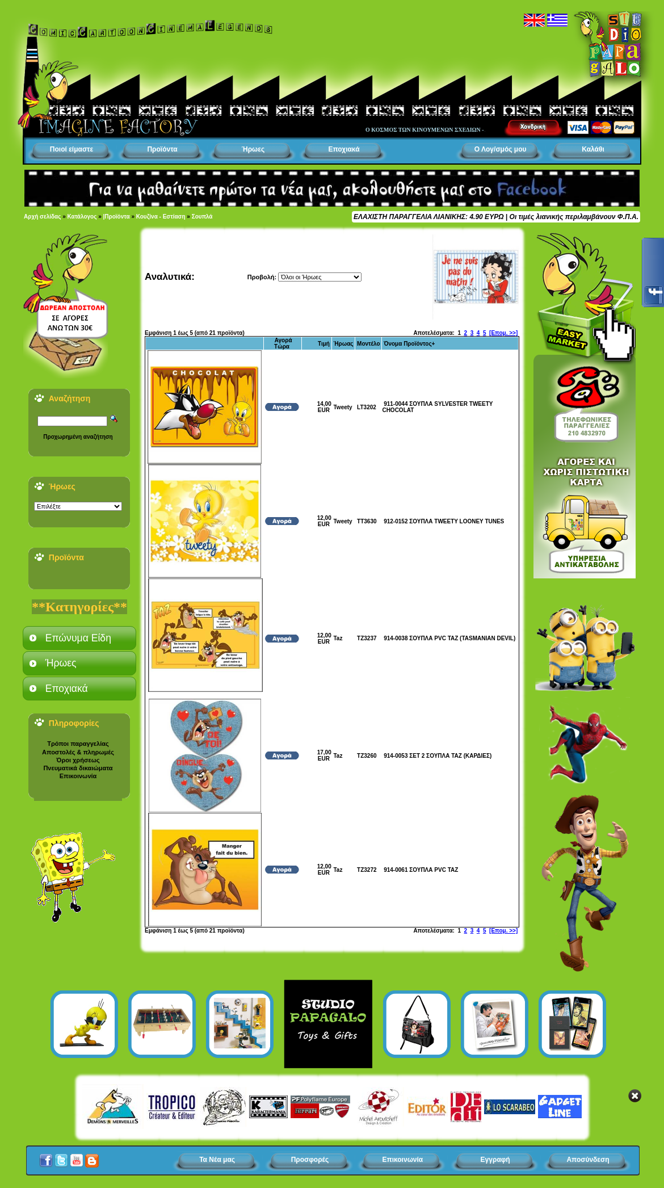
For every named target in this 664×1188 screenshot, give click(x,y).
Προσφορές (310, 1160)
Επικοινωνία (78, 776)
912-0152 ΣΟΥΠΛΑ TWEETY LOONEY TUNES (444, 521)
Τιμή (324, 344)
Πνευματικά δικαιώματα (77, 768)
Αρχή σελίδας (42, 216)
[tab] (79, 638)
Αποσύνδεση (587, 1160)
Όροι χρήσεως (77, 760)
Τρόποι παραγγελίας (77, 743)
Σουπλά (202, 216)
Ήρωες (253, 149)
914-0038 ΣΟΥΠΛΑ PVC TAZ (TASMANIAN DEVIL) (449, 638)
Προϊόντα (162, 149)
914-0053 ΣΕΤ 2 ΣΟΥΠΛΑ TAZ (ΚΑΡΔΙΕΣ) (437, 756)
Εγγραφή (495, 1160)
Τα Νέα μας (217, 1160)
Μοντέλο (368, 344)
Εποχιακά (343, 149)
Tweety (342, 407)
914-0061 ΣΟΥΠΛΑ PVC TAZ (421, 870)
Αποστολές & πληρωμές (78, 752)
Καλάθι (593, 149)
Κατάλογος (82, 216)
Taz (337, 638)
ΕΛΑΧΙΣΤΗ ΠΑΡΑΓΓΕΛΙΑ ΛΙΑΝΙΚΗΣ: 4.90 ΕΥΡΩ (428, 217)
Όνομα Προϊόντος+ (409, 344)
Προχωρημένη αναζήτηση (77, 437)
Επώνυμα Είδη (78, 638)
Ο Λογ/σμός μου (500, 149)
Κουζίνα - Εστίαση (161, 216)
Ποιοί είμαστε (71, 149)
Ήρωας (343, 344)
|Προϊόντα (116, 216)
